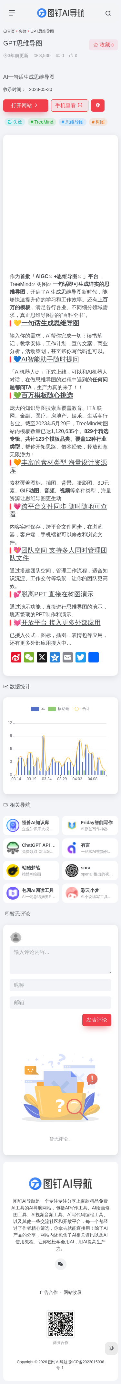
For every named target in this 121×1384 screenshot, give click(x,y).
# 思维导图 (73, 122)
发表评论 (96, 1020)
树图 (42, 284)
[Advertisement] (60, 207)
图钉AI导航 (57, 1362)
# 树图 (98, 122)
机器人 (27, 372)
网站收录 (73, 1292)
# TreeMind (42, 122)
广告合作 (49, 1292)
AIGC (41, 276)
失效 (22, 31)
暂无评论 (20, 913)
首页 (11, 31)
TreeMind (20, 284)
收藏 (103, 44)
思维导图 (67, 276)
